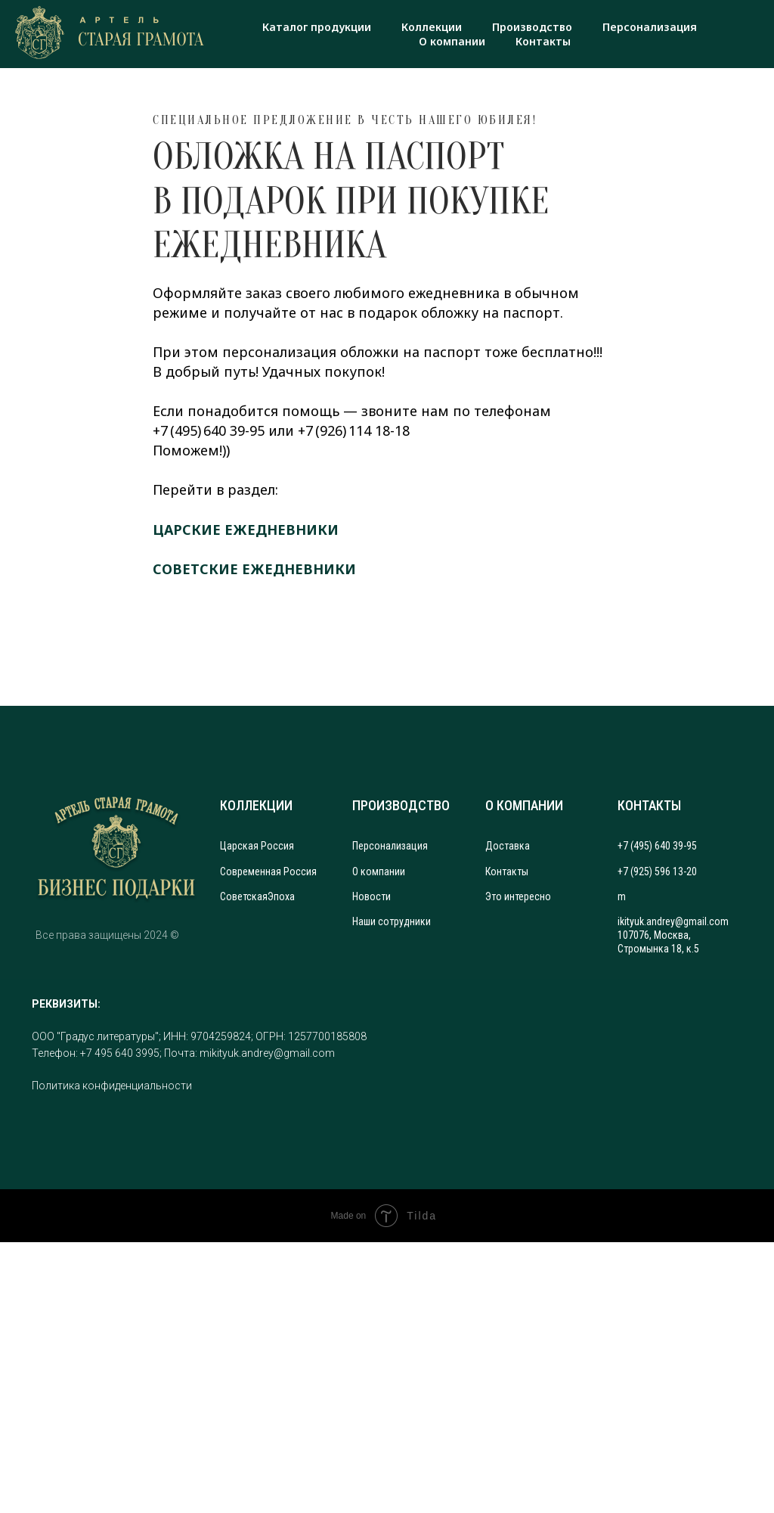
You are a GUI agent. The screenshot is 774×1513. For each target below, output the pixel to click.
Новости (371, 896)
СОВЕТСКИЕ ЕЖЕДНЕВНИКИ (254, 569)
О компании (452, 41)
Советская (244, 896)
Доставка (507, 846)
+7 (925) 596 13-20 (657, 871)
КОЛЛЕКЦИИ (256, 805)
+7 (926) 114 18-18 (354, 430)
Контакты (543, 41)
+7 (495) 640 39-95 (209, 430)
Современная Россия (268, 871)
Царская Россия (257, 846)
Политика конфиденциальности (112, 1086)
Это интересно (518, 896)
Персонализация (649, 27)
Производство (532, 27)
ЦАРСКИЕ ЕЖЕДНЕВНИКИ (246, 529)
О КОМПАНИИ (524, 805)
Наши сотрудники (391, 921)
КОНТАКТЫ (649, 805)
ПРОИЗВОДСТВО (401, 805)
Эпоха (281, 896)
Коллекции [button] (431, 27)
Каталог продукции (316, 27)
